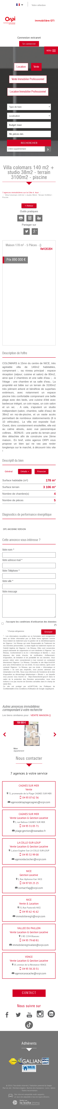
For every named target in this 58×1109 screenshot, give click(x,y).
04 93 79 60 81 (30, 940)
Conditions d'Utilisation (27, 689)
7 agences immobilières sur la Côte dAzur (20, 192)
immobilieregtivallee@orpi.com (31, 945)
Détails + (25, 471)
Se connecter (29, 43)
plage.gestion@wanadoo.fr (30, 831)
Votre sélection (39, 5)
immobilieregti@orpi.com (30, 916)
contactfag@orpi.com (30, 888)
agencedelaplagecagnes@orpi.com (30, 802)
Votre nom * (8, 550)
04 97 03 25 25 (30, 883)
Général (9, 471)
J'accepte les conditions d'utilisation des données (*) (31, 623)
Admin (53, 1088)
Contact (29, 993)
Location (21, 66)
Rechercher (29, 143)
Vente (36, 66)
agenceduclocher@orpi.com (30, 859)
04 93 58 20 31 (30, 968)
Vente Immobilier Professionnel (28, 79)
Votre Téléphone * (11, 571)
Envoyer (48, 632)
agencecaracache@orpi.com (30, 973)
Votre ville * (7, 581)
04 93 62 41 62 (30, 911)
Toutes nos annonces (29, 1090)
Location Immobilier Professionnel (28, 91)
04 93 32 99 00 (30, 854)
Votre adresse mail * (12, 560)
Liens (47, 1088)
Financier (41, 471)
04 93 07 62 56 (30, 797)
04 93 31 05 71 (30, 826)
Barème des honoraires (35, 1088)
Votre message (9, 591)
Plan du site (7, 1088)
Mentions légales (19, 1088)
